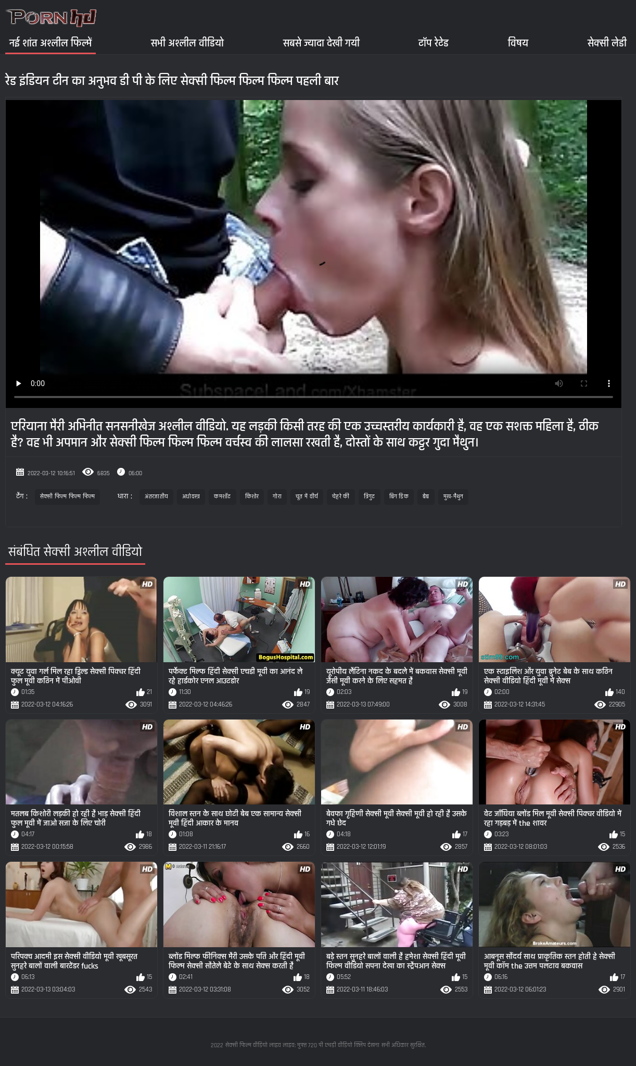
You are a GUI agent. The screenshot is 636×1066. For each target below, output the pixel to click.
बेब (426, 497)
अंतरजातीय (156, 497)
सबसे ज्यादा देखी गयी (321, 43)
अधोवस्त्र (191, 497)
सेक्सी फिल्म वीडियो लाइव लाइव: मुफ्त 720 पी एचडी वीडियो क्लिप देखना (302, 1045)
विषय (518, 43)
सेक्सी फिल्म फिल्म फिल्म (67, 497)
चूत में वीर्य (307, 497)
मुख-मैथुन (453, 497)
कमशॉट (222, 497)
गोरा (277, 497)
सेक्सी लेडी (607, 43)
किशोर (252, 497)
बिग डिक (399, 497)
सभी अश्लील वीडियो (187, 43)
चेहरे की (341, 497)
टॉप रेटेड (433, 43)
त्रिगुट (369, 497)
